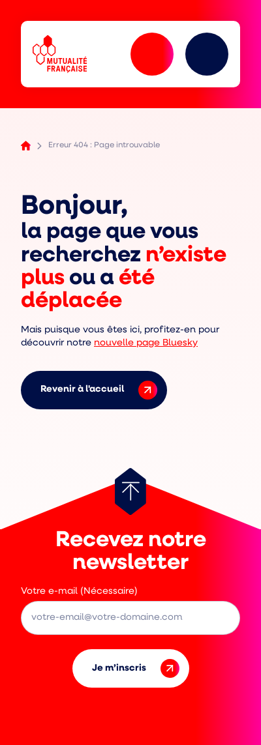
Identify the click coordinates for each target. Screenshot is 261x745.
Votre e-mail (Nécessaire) (79, 591)
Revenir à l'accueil (98, 390)
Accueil (26, 146)
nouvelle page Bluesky (146, 343)
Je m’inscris (135, 668)
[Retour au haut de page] (130, 491)
